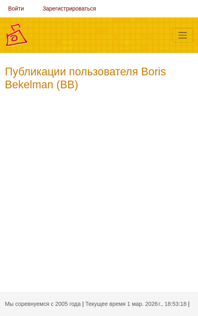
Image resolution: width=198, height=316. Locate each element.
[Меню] (182, 35)
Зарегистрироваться (69, 8)
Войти (16, 8)
